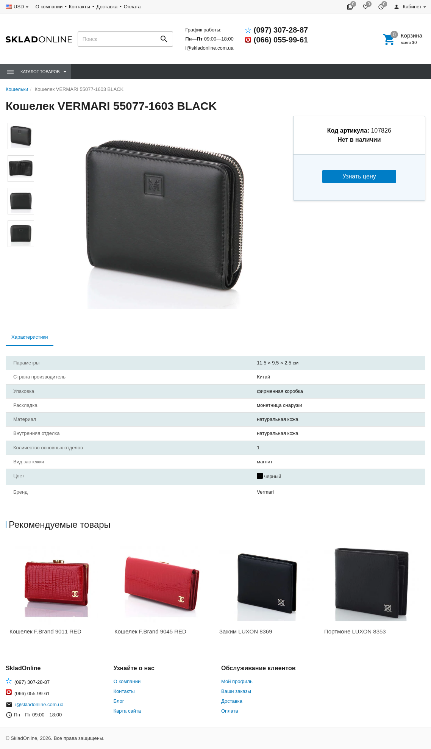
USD (19, 6)
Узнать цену (359, 176)
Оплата (132, 6)
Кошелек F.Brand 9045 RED (150, 631)
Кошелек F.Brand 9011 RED (45, 631)
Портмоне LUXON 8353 (355, 631)
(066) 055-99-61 (281, 40)
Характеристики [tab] (29, 337)
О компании (48, 6)
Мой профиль (237, 681)
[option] (58, 591)
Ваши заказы (236, 691)
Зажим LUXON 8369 (245, 631)
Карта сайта (127, 711)
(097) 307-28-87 (281, 30)
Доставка (106, 6)
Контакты (79, 6)
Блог (119, 701)
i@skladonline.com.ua (209, 48)
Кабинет (408, 6)
